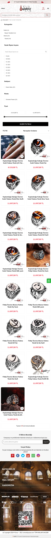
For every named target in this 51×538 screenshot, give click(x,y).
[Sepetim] (47, 8)
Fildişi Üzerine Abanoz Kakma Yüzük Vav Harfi (13, 378)
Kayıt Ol (46, 442)
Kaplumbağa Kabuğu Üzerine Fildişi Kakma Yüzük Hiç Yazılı (38, 270)
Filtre (5, 131)
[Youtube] (28, 455)
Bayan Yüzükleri (10, 33)
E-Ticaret (19, 536)
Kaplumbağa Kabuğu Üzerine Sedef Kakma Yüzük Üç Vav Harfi (13, 234)
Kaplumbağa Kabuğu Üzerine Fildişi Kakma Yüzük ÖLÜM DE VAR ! (38, 378)
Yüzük (8, 38)
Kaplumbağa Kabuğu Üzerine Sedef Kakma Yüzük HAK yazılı (12, 270)
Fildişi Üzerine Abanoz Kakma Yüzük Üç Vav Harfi (38, 342)
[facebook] (18, 455)
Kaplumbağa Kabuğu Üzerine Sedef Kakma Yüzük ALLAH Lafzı (13, 414)
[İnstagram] (38, 455)
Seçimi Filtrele (25, 124)
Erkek (7, 36)
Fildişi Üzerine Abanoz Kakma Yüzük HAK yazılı (38, 306)
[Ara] (47, 15)
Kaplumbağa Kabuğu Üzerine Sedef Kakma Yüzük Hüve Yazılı (38, 198)
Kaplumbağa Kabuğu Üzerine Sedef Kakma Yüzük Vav (38, 162)
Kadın (6, 30)
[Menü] (3, 8)
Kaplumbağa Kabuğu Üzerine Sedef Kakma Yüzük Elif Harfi (38, 234)
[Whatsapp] (33, 455)
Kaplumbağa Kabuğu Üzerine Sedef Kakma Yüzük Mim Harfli (12, 198)
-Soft (14, 536)
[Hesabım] (43, 8)
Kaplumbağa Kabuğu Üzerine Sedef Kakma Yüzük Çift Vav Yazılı (13, 162)
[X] (23, 455)
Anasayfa (4, 20)
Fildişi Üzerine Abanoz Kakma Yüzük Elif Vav (13, 342)
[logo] (25, 8)
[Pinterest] (12, 455)
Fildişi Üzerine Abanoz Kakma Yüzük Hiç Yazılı (13, 306)
